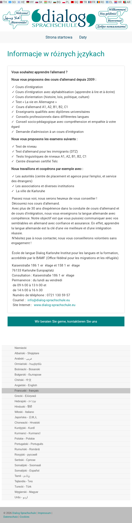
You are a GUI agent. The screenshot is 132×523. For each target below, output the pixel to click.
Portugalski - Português (29, 443)
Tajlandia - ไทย (24, 481)
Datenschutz (10, 516)
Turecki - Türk (23, 486)
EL (111, 2)
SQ (76, 2)
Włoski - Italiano (24, 411)
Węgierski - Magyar (26, 491)
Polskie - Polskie (25, 438)
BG (59, 2)
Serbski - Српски (25, 459)
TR (85, 2)
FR (93, 2)
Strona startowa (59, 37)
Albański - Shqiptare (27, 353)
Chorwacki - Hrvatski (27, 422)
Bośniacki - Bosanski (27, 369)
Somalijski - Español (27, 470)
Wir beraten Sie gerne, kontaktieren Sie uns (66, 321)
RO (102, 2)
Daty (83, 37)
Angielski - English (26, 385)
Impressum (44, 513)
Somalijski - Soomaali (28, 465)
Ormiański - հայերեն (28, 363)
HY (32, 2)
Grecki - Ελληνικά (25, 395)
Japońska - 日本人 (26, 417)
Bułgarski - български (28, 374)
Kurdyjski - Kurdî (25, 427)
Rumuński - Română (27, 449)
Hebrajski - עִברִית (25, 401)
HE (23, 2)
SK (40, 2)
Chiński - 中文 (23, 379)
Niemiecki (20, 347)
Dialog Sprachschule (24, 513)
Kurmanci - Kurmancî (27, 433)
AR (128, 2)
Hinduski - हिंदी (23, 406)
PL (67, 2)
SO (14, 2)
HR (120, 2)
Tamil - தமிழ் (22, 475)
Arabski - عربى (23, 358)
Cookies (24, 516)
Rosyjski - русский (26, 454)
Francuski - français (27, 390)
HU (50, 2)
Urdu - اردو (21, 497)
